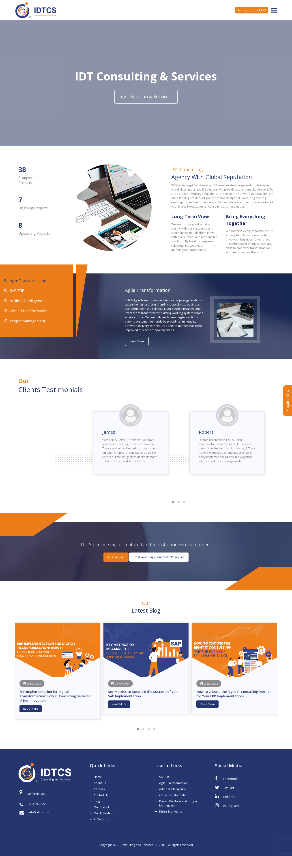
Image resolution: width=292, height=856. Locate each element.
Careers (99, 789)
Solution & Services (146, 96)
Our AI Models (103, 813)
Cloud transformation (173, 795)
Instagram (227, 805)
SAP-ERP (165, 777)
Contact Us (101, 795)
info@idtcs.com (34, 812)
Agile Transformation (27, 280)
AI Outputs (101, 819)
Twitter (224, 787)
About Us (100, 783)
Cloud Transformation (28, 310)
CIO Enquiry (116, 557)
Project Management (27, 321)
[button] (173, 502)
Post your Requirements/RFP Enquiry (159, 557)
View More (137, 341)
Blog (97, 801)
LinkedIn (225, 796)
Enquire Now (287, 401)
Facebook (226, 778)
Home (98, 777)
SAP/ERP (16, 290)
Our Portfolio (102, 807)
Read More (30, 708)
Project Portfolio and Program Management (179, 803)
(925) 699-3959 (252, 10)
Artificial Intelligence (26, 300)
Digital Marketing (170, 811)
